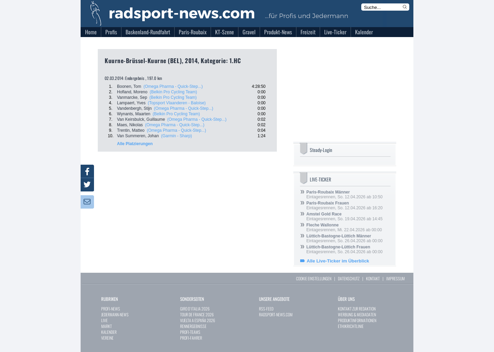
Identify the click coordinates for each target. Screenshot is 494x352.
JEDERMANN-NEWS (115, 314)
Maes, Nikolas (130, 124)
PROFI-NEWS (110, 309)
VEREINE (107, 338)
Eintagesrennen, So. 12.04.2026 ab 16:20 (344, 205)
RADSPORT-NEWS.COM (276, 314)
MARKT (106, 326)
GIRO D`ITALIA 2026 (195, 309)
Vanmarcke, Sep (132, 97)
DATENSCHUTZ (349, 278)
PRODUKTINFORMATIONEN (357, 320)
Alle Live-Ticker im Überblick (338, 260)
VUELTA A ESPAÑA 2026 (197, 320)
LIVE (104, 320)
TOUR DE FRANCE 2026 (197, 314)
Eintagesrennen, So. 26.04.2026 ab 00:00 (344, 238)
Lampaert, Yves (131, 103)
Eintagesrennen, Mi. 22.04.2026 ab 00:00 (344, 227)
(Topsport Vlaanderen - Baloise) (177, 103)
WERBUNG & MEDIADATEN (357, 314)
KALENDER (109, 332)
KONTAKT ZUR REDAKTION (357, 309)
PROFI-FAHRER (191, 338)
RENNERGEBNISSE (193, 326)
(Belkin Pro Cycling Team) (173, 92)
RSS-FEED (266, 309)
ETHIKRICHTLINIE (351, 326)
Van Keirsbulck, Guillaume (141, 119)
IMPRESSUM (395, 278)
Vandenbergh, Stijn (134, 108)
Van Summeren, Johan (138, 135)
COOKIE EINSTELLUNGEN (313, 278)
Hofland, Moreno (132, 92)
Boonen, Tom (129, 86)
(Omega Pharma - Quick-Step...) (173, 86)
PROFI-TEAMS (190, 332)
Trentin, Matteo (130, 130)
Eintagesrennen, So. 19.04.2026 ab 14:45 (344, 216)
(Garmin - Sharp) (176, 135)
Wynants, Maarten (133, 114)
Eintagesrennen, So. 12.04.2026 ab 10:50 (344, 194)
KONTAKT (373, 278)
